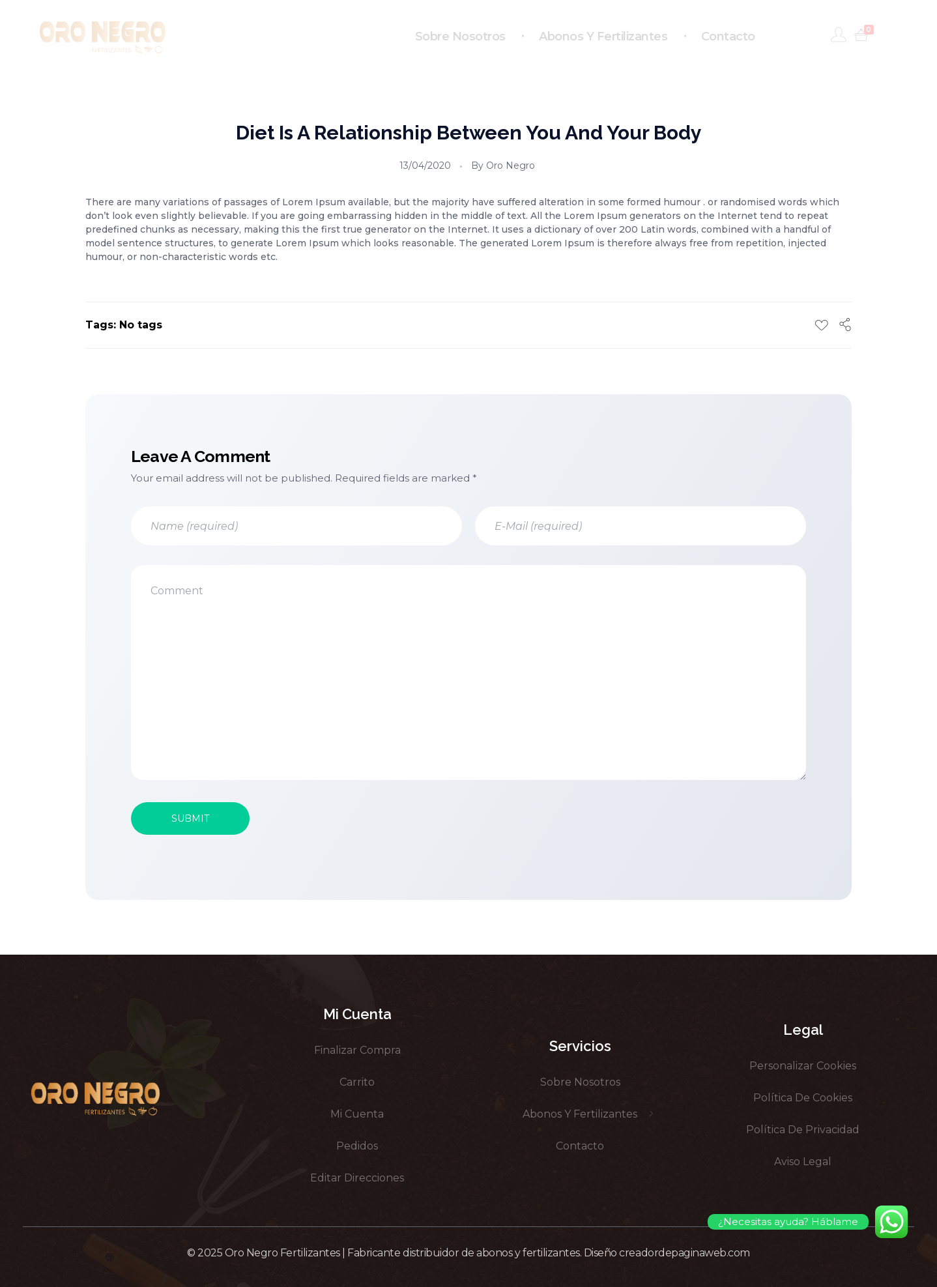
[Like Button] (821, 325)
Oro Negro (510, 165)
